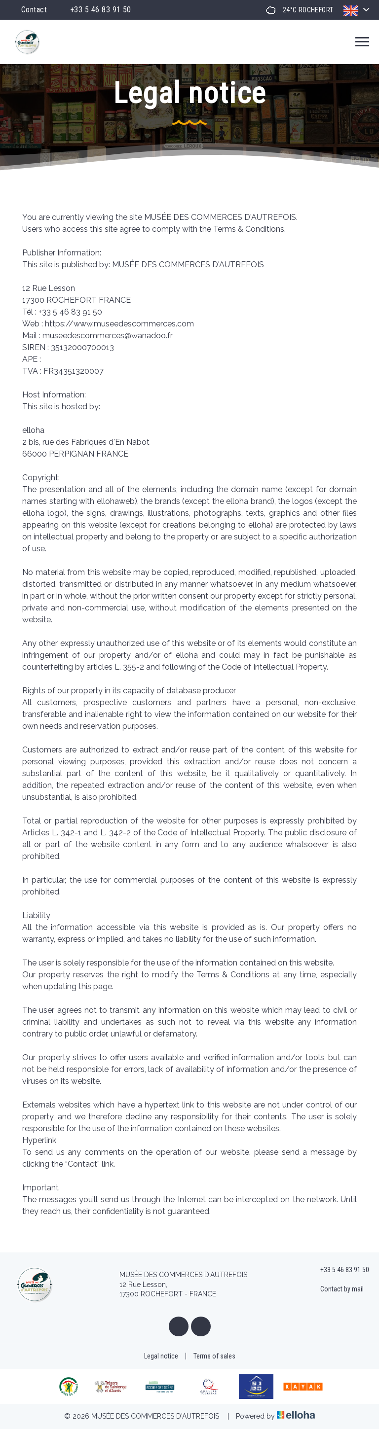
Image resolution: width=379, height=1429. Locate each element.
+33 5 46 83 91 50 (339, 1270)
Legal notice (161, 1356)
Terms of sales (214, 1356)
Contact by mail (336, 1289)
